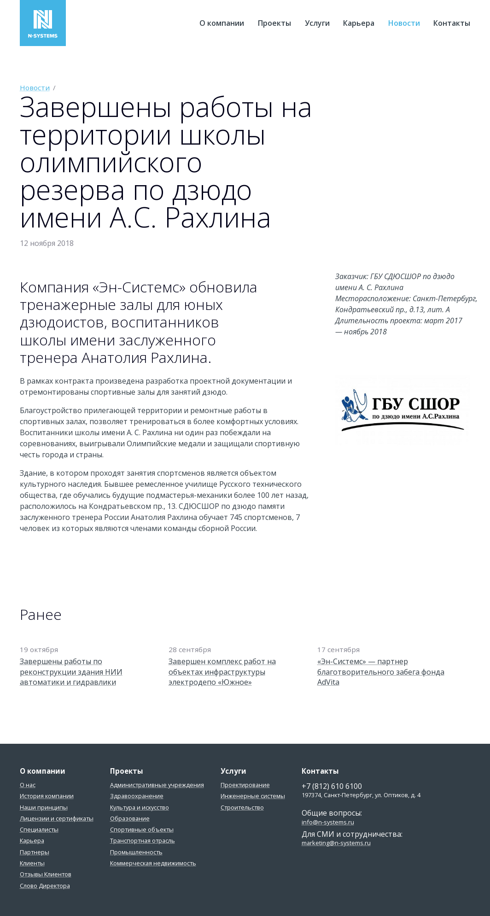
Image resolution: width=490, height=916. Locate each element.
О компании (221, 23)
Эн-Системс (43, 23)
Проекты (274, 23)
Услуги (317, 23)
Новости (404, 23)
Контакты (451, 23)
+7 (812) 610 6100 (332, 786)
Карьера (358, 23)
